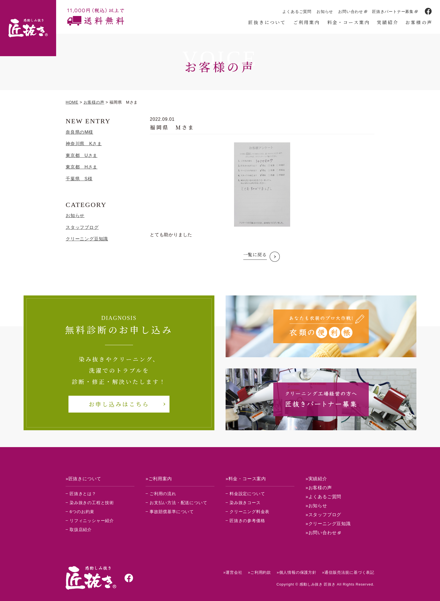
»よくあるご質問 (323, 496)
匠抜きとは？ (83, 493)
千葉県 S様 (79, 178)
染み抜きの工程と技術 (92, 502)
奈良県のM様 (79, 132)
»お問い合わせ (321, 532)
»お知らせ (316, 505)
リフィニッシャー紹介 (92, 520)
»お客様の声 (319, 487)
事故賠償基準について (172, 511)
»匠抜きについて (83, 478)
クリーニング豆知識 (87, 238)
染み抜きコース (245, 502)
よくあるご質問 (296, 11)
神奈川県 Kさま (84, 143)
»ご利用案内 (159, 478)
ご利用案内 (306, 22)
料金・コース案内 (348, 22)
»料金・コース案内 (246, 478)
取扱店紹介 (81, 529)
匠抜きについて (267, 22)
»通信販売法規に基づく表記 (348, 572)
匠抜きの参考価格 (247, 520)
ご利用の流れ (163, 493)
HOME (72, 102)
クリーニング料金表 (249, 511)
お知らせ (325, 11)
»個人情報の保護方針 (297, 572)
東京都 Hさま (81, 167)
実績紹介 (387, 22)
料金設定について (247, 493)
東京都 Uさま (81, 155)
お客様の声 (418, 22)
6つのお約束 (82, 511)
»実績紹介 (316, 478)
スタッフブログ (82, 227)
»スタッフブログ (323, 514)
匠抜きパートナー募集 (393, 11)
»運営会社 (232, 572)
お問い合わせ (350, 11)
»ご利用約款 (259, 572)
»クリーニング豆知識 (328, 523)
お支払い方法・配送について (178, 502)
